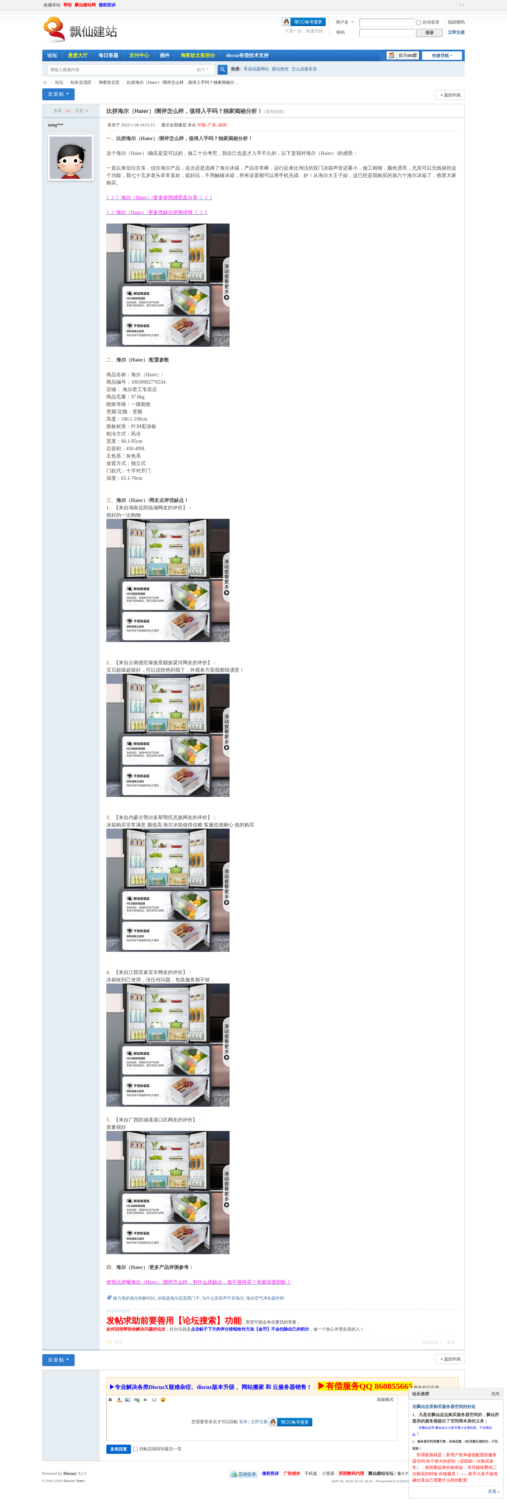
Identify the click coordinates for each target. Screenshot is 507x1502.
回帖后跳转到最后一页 (157, 1448)
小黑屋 (328, 1473)
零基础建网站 (256, 69)
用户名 (342, 22)
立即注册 (456, 32)
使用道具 (429, 1342)
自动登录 (427, 22)
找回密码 (456, 22)
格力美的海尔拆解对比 (134, 1298)
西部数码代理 (351, 1473)
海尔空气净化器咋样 (265, 1298)
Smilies (163, 1399)
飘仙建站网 (85, 4)
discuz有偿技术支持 (247, 55)
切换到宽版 (461, 5)
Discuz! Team (73, 1481)
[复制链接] (274, 111)
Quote (145, 1399)
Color (119, 1399)
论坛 (52, 55)
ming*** (55, 124)
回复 (118, 1342)
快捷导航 (440, 55)
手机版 (311, 1473)
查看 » (494, 1491)
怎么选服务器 (304, 69)
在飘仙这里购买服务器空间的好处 (444, 1406)
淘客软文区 (109, 82)
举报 (451, 1342)
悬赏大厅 (78, 55)
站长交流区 (81, 82)
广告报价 (291, 1473)
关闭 (495, 1393)
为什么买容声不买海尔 (223, 1298)
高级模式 (385, 1399)
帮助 (67, 4)
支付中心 (139, 55)
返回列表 (452, 95)
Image (127, 1399)
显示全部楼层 (174, 124)
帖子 (201, 69)
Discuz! (70, 1473)
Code (154, 1399)
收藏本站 (52, 4)
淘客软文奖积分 (198, 55)
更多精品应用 (426, 1387)
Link (136, 1399)
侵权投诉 (107, 4)
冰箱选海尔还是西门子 (178, 1298)
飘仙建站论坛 (45, 82)
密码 (340, 32)
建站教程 (280, 69)
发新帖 (56, 94)
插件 (165, 55)
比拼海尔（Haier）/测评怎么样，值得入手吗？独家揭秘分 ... (183, 82)
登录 (243, 1421)
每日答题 (108, 55)
